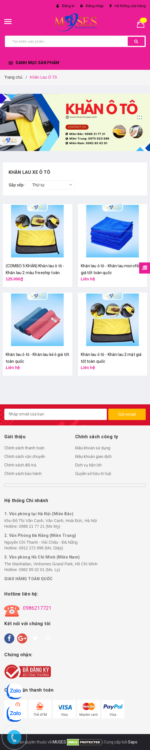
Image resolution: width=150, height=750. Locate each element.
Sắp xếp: (17, 185)
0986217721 (37, 608)
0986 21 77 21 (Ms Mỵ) (39, 526)
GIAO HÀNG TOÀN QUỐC (28, 578)
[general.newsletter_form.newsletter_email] (55, 414)
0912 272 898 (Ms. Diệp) (41, 548)
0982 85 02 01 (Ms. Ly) (39, 569)
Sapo (132, 742)
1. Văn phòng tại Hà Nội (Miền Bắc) (38, 513)
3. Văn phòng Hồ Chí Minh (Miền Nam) (42, 557)
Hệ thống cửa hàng (130, 6)
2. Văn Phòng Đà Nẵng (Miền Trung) (40, 535)
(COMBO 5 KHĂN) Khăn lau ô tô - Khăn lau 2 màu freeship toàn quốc (35, 273)
